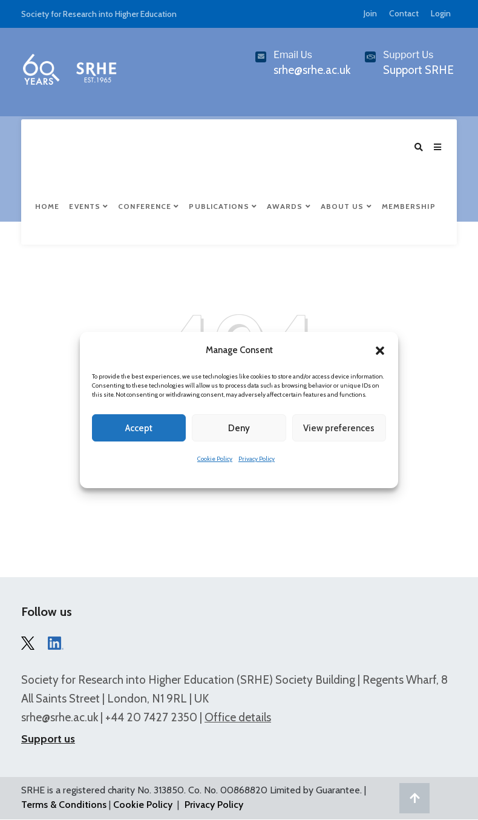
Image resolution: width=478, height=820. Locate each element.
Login (441, 13)
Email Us (292, 55)
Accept (138, 428)
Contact (404, 13)
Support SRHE (418, 70)
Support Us (408, 55)
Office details (238, 718)
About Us (346, 206)
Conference (148, 206)
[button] (380, 351)
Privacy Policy (256, 459)
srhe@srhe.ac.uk (59, 718)
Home (47, 206)
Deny (239, 428)
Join (370, 13)
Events (88, 206)
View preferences (339, 428)
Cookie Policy (214, 459)
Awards (289, 206)
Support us (48, 739)
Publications (223, 206)
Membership (409, 206)
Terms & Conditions (63, 805)
